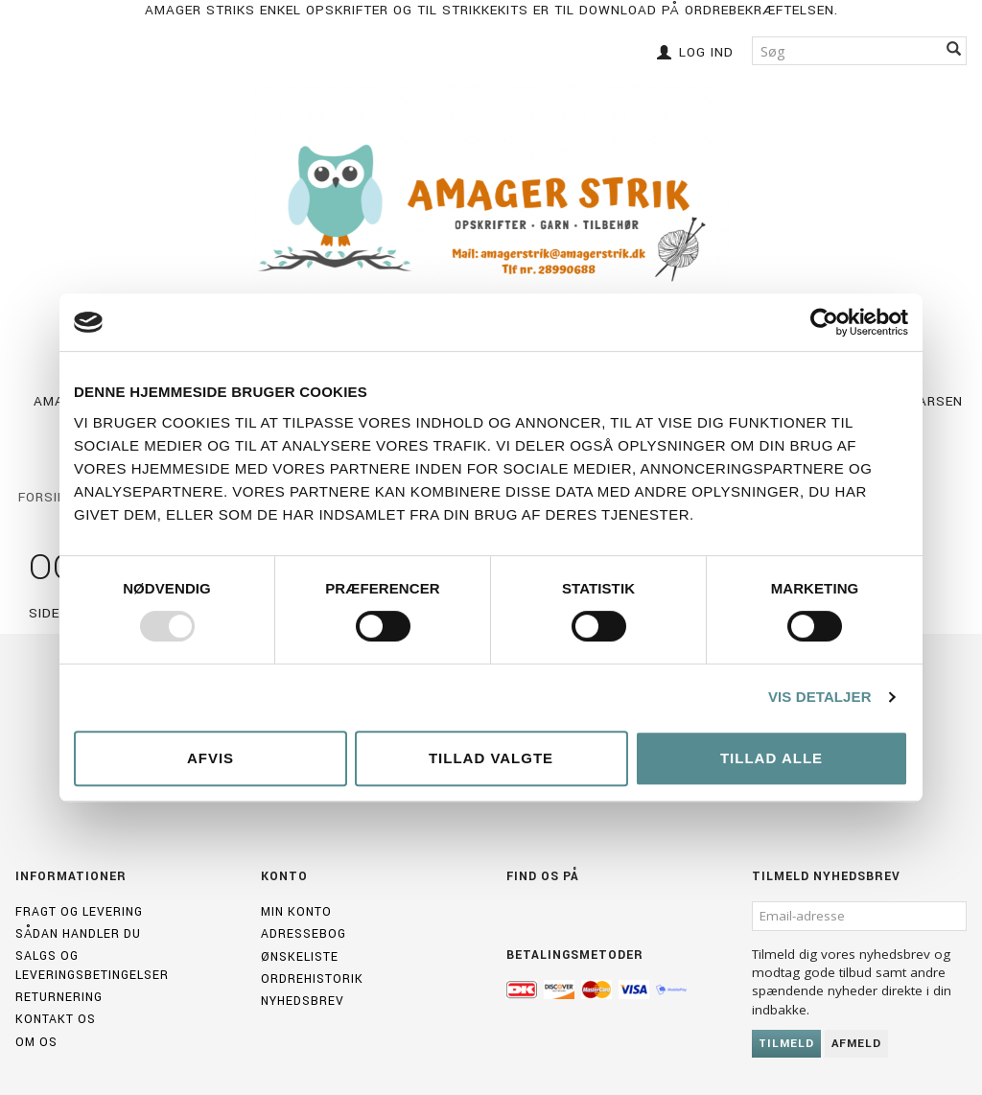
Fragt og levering (79, 911)
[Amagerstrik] (491, 213)
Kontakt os (55, 1019)
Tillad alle (771, 758)
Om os (36, 1042)
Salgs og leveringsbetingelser (92, 965)
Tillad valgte (491, 758)
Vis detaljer (820, 696)
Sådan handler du (78, 934)
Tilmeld (786, 1044)
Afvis (210, 758)
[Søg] (954, 50)
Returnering (59, 997)
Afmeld (856, 1044)
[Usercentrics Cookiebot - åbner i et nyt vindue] (824, 322)
